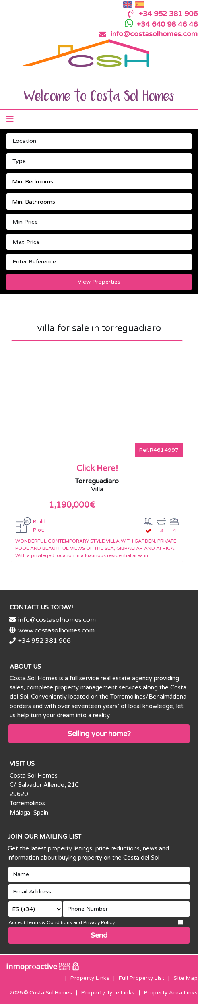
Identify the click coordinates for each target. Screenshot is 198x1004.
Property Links (89, 978)
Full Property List (141, 978)
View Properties (99, 281)
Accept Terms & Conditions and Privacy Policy (61, 922)
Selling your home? (99, 733)
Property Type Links (108, 993)
